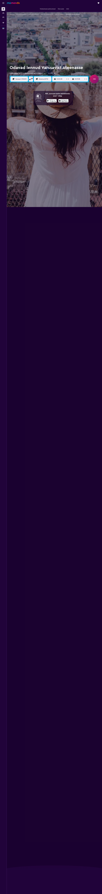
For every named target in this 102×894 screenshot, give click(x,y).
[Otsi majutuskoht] (3, 13)
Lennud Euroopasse (21, 14)
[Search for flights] (3, 9)
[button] (3, 3)
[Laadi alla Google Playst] (52, 101)
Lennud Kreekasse (34, 14)
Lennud (12, 14)
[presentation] (63, 101)
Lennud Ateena (59, 14)
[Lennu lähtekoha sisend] (21, 79)
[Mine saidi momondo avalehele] (13, 3)
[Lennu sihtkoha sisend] (44, 79)
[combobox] (15, 73)
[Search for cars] (3, 17)
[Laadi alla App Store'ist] (63, 101)
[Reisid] (3, 23)
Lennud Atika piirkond (47, 14)
